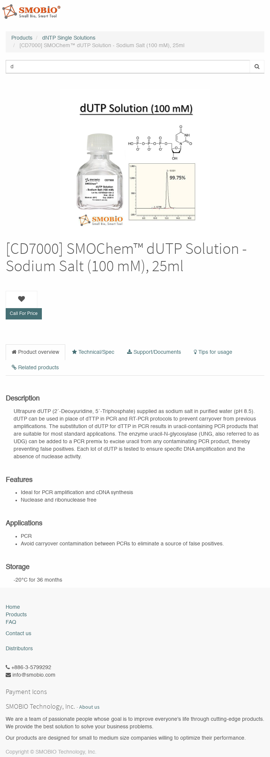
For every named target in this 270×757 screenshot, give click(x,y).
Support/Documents (154, 352)
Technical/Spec (93, 352)
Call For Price (24, 314)
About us (89, 707)
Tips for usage (213, 352)
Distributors (19, 648)
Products (21, 38)
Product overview (35, 352)
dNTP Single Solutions (68, 38)
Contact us (18, 633)
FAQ (11, 622)
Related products (35, 367)
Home (13, 607)
